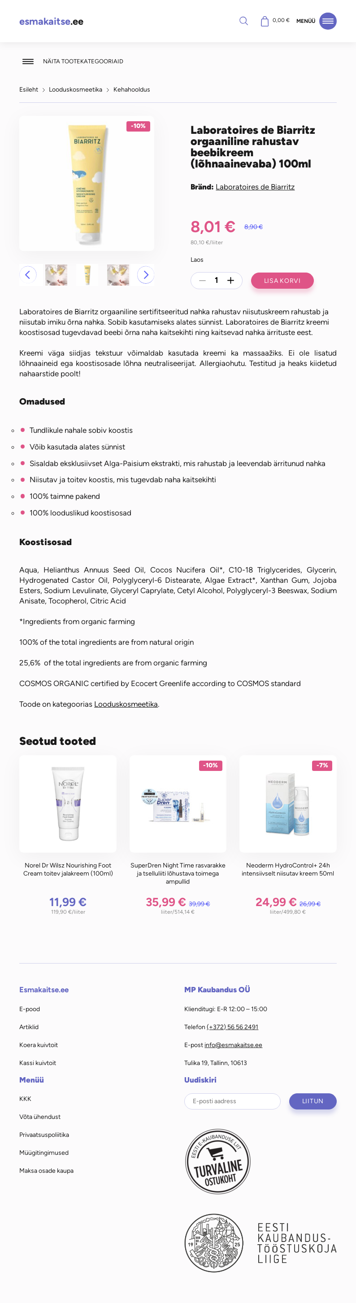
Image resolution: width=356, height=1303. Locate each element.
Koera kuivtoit (38, 1045)
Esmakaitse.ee (44, 989)
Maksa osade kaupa (46, 1171)
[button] (27, 274)
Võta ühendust (40, 1117)
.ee (51, 21)
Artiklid (29, 1027)
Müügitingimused (44, 1153)
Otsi (243, 21)
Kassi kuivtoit (37, 1063)
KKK (25, 1099)
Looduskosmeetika (75, 89)
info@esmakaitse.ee (233, 1045)
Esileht (28, 89)
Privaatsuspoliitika (44, 1135)
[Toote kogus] (216, 281)
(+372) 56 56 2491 (232, 1027)
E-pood (29, 1009)
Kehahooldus (131, 89)
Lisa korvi (282, 281)
